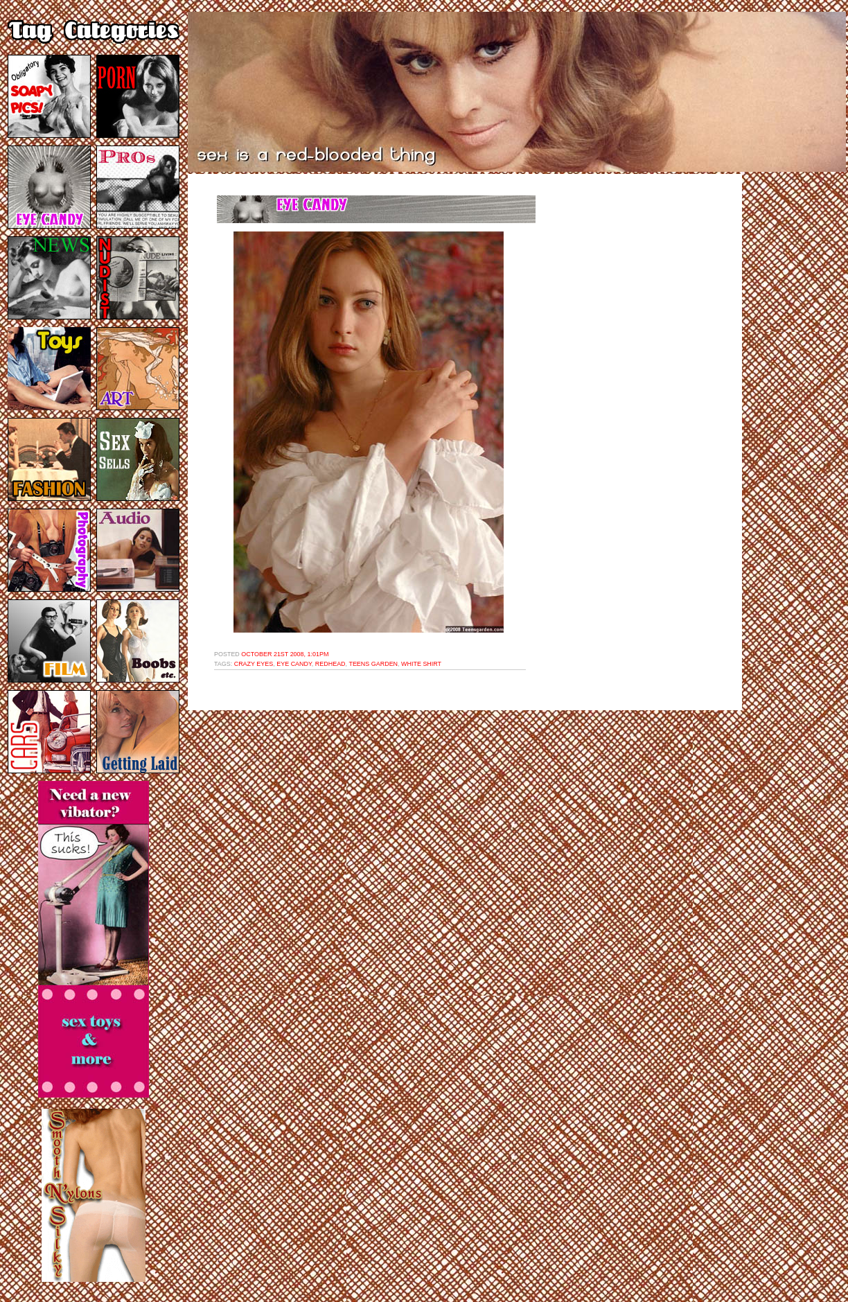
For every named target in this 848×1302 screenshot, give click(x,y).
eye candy (294, 663)
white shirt (421, 663)
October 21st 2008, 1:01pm (284, 654)
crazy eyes (254, 663)
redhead (330, 663)
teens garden (373, 663)
